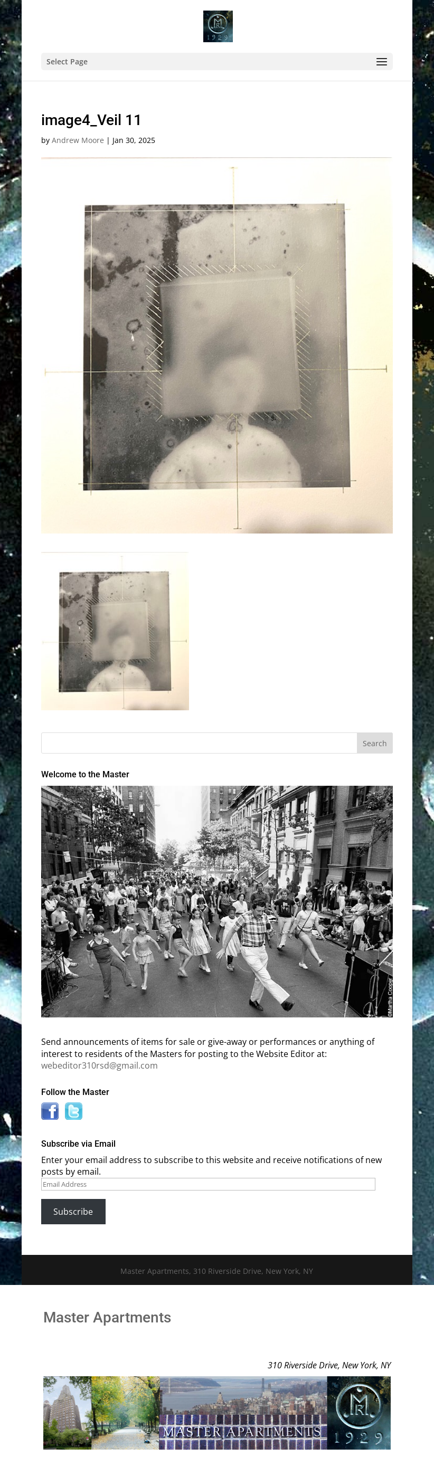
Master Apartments (107, 1317)
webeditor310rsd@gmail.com (99, 1065)
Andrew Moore (78, 140)
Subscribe (73, 1211)
